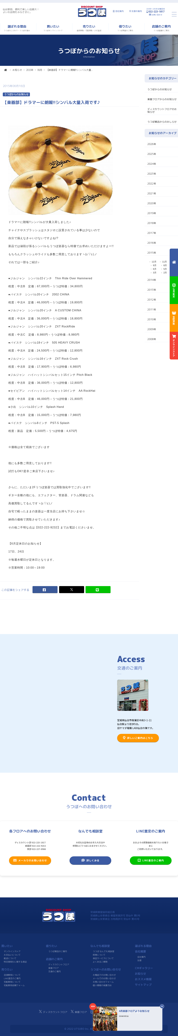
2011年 (151, 309)
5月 (165, 269)
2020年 (151, 203)
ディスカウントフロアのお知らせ (162, 110)
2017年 (151, 233)
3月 (154, 272)
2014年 (151, 280)
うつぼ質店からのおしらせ (162, 121)
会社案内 (119, 11)
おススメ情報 (143, 979)
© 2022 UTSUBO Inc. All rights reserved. (89, 1028)
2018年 (151, 223)
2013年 (151, 289)
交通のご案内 (54, 971)
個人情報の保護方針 (102, 985)
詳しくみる (90, 860)
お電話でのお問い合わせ (104, 974)
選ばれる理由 (143, 946)
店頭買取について (12, 974)
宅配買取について (12, 981)
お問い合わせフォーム (103, 981)
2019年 (151, 213)
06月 (39, 70)
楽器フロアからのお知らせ (162, 99)
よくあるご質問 (100, 961)
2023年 (151, 173)
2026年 (151, 144)
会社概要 (140, 951)
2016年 (151, 242)
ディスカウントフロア (58, 964)
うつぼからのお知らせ (159, 89)
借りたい (51, 946)
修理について (99, 954)
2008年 (151, 339)
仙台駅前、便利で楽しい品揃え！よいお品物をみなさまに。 (21, 11)
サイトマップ (143, 985)
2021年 (151, 193)
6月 (154, 269)
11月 (164, 261)
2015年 (29, 70)
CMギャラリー (144, 968)
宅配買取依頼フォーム (14, 985)
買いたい (7, 946)
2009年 (151, 329)
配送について (10, 958)
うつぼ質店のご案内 (57, 951)
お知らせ (17, 70)
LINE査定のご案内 (150, 860)
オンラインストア (12, 951)
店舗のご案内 (54, 959)
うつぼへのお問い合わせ (105, 969)
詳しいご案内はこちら (138, 738)
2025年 (151, 154)
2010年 (151, 319)
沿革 (139, 960)
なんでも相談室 (100, 946)
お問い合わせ (157, 15)
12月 (154, 261)
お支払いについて (12, 954)
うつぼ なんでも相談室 (103, 951)
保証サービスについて (103, 958)
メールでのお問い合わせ (30, 860)
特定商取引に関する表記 (15, 961)
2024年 (151, 163)
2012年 (151, 299)
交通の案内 (136, 11)
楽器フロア (53, 968)
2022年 (151, 183)
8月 (165, 265)
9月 (154, 265)
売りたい (7, 969)
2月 (165, 272)
